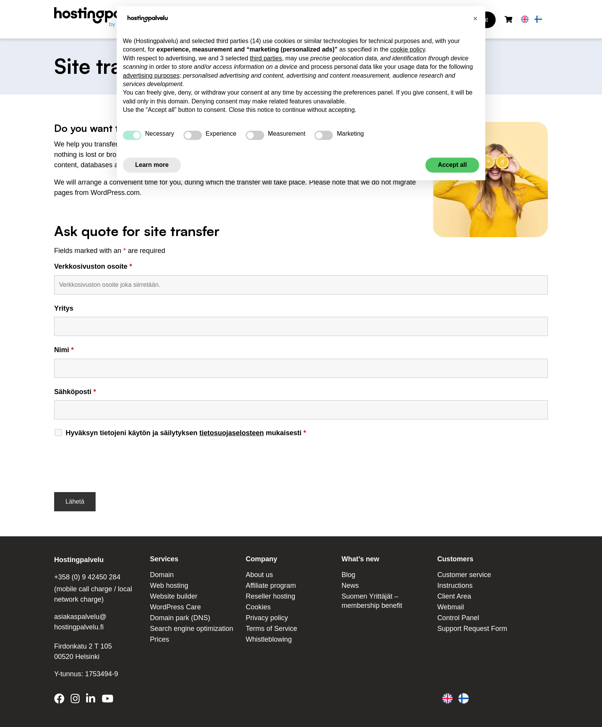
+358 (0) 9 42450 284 (87, 577)
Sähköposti (75, 392)
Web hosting (169, 585)
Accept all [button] (452, 164)
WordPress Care (175, 607)
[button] (475, 18)
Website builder (173, 596)
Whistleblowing (269, 639)
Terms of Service (271, 628)
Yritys (63, 308)
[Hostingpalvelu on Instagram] (75, 700)
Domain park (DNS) (180, 618)
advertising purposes (151, 75)
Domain (162, 575)
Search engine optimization (191, 628)
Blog (348, 575)
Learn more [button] (152, 164)
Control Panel (458, 618)
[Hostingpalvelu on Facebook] (61, 700)
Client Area (454, 596)
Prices (159, 639)
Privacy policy (267, 618)
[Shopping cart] (508, 19)
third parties (266, 58)
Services (164, 559)
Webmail (450, 607)
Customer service (464, 575)
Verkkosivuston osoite (93, 266)
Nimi (64, 350)
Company (261, 559)
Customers (455, 559)
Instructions (455, 585)
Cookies (258, 607)
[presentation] (112, 461)
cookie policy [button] (407, 49)
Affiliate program (271, 585)
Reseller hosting (270, 596)
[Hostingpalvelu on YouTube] (107, 700)
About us (259, 575)
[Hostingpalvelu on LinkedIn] (90, 700)
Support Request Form (472, 628)
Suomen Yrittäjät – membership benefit (371, 600)
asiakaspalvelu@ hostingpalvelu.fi (80, 622)
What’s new (360, 559)
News (350, 585)
